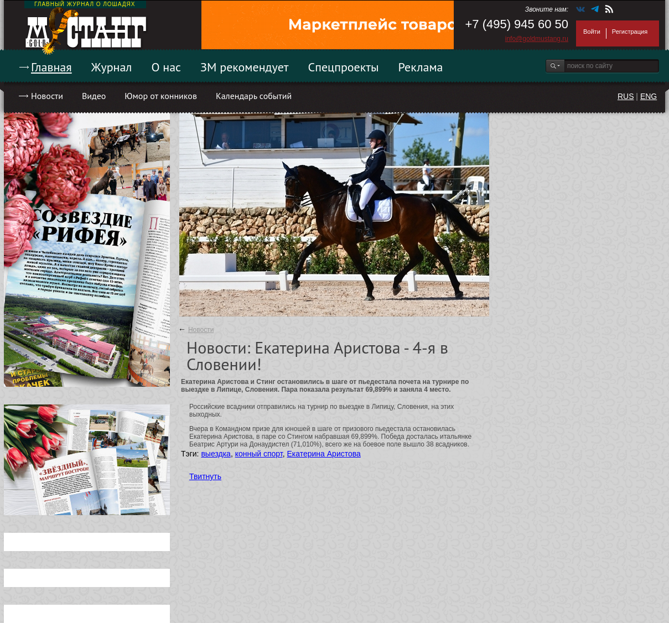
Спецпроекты (343, 67)
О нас (166, 67)
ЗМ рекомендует (244, 67)
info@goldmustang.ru (536, 39)
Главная (51, 67)
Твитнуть (205, 476)
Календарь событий (254, 95)
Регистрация (629, 31)
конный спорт (259, 453)
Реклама (420, 67)
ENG (648, 96)
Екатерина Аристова (323, 453)
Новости (47, 95)
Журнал (111, 67)
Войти (591, 31)
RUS (626, 96)
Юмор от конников (161, 95)
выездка (215, 453)
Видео (94, 95)
